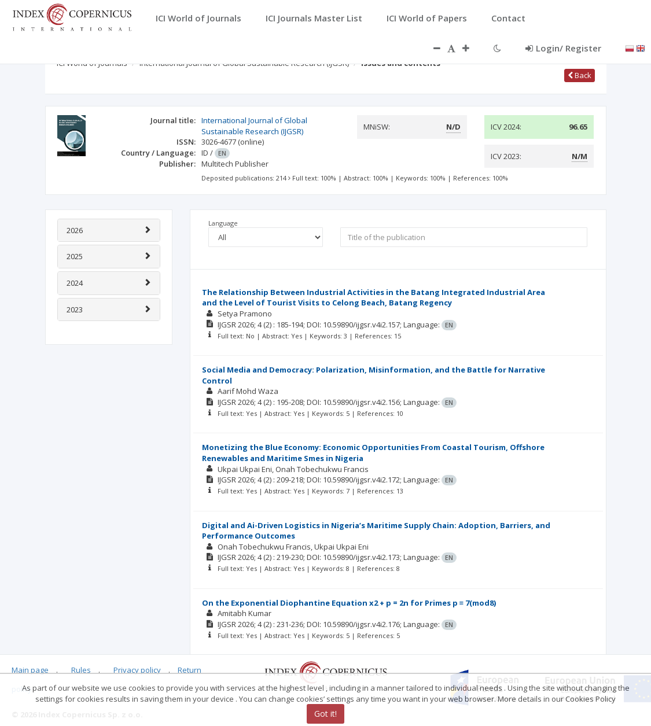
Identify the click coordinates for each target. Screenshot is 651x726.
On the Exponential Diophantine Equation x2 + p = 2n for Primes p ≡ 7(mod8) (349, 603)
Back (579, 75)
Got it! (325, 713)
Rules (81, 669)
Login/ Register (563, 48)
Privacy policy (137, 669)
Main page (30, 669)
